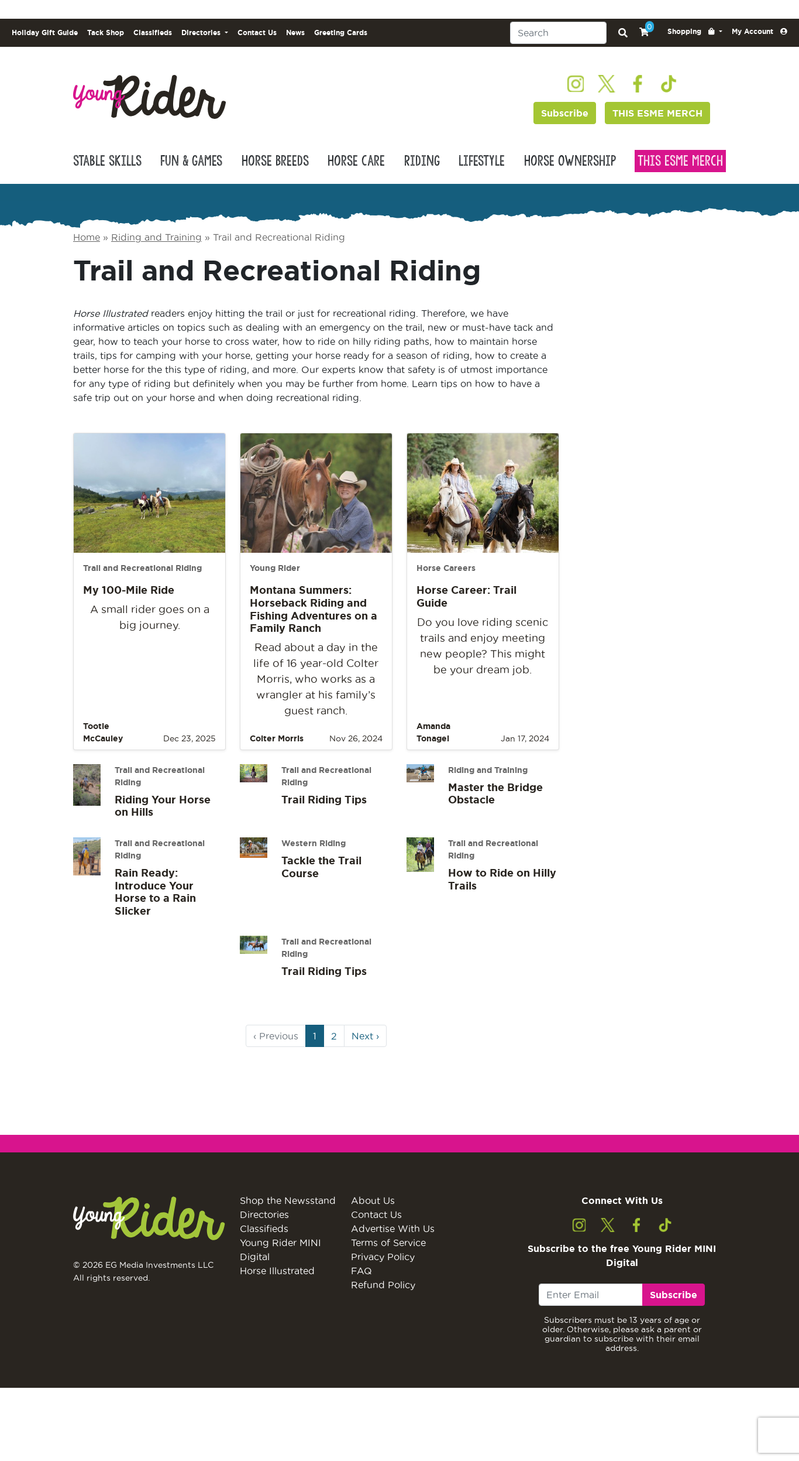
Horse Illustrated (277, 1270)
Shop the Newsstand (288, 1200)
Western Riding (313, 843)
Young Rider (275, 568)
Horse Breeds (275, 161)
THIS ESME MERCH (657, 113)
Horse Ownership (570, 161)
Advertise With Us (393, 1228)
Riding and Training (156, 237)
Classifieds (152, 32)
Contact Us (257, 32)
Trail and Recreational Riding (142, 568)
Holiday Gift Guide (45, 32)
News (295, 32)
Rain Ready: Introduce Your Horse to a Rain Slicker (155, 891)
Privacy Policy (383, 1256)
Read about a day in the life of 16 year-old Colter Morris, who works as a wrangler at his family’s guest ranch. (315, 679)
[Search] (558, 33)
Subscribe (564, 113)
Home (86, 237)
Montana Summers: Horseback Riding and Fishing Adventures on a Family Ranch (313, 609)
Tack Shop (105, 32)
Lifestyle (482, 161)
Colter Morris (277, 738)
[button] (695, 32)
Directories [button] (202, 32)
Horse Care (356, 161)
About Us (373, 1200)
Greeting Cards (340, 32)
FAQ (361, 1270)
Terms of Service (388, 1242)
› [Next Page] (365, 1036)
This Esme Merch (680, 161)
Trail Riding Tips (324, 799)
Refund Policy (383, 1284)
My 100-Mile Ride (128, 590)
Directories (264, 1214)
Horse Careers (446, 568)
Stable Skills (107, 161)
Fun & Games (191, 161)
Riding (422, 161)
